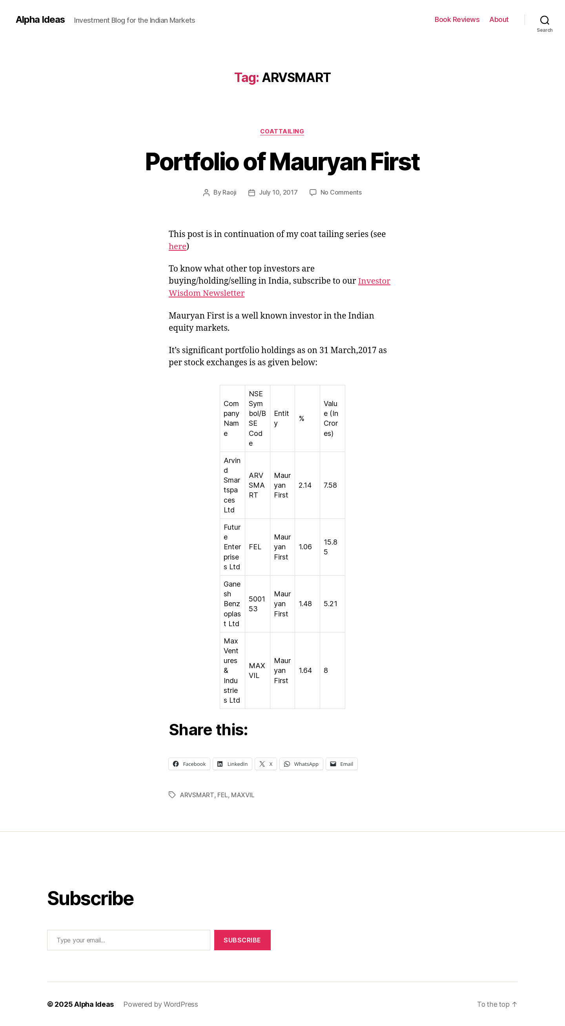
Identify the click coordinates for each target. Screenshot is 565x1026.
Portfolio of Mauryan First (282, 161)
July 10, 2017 (278, 193)
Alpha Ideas (40, 19)
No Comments (341, 193)
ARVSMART (197, 795)
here (178, 246)
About (499, 19)
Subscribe (242, 940)
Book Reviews (457, 19)
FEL (222, 795)
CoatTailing (282, 131)
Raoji (230, 193)
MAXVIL (242, 795)
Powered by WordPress (161, 1004)
